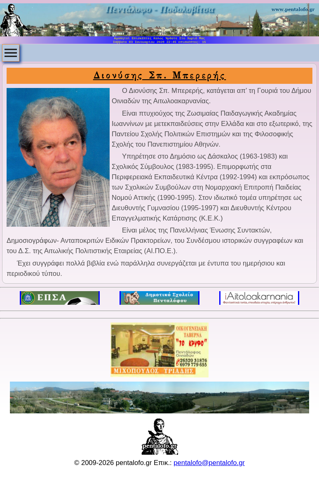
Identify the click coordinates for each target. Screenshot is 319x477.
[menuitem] (10, 53)
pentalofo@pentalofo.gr (209, 463)
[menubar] (10, 53)
